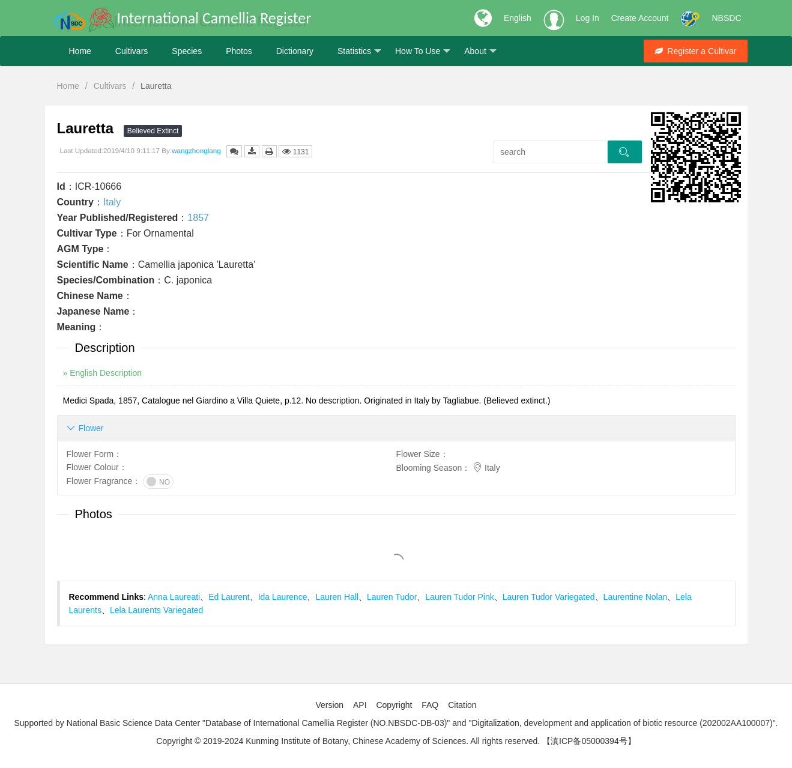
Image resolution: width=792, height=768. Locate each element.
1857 (198, 218)
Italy (112, 202)
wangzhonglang (196, 150)
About (480, 51)
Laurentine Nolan (635, 597)
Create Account (640, 18)
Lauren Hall (336, 597)
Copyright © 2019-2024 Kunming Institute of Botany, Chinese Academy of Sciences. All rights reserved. (348, 741)
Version (329, 705)
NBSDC (726, 18)
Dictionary (294, 51)
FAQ (430, 705)
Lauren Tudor (392, 597)
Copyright (394, 705)
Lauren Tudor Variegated (549, 597)
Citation (462, 705)
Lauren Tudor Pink (459, 597)
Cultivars (131, 51)
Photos (239, 51)
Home (80, 51)
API (360, 705)
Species (187, 51)
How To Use (422, 51)
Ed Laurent (229, 597)
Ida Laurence (282, 597)
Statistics (359, 51)
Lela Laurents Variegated (156, 610)
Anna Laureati (174, 597)
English (517, 18)
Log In (587, 18)
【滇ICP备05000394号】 (589, 741)
